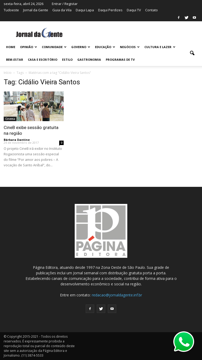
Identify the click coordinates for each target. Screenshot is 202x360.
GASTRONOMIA (89, 59)
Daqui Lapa (85, 10)
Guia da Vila (62, 10)
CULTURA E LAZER (159, 47)
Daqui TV (134, 10)
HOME (10, 47)
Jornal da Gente (35, 10)
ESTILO (67, 59)
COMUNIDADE (54, 47)
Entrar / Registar (65, 3)
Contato (151, 10)
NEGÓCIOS (130, 47)
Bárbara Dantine (17, 140)
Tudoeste (11, 10)
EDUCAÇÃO (105, 47)
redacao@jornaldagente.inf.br (117, 294)
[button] (192, 53)
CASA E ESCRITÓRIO (42, 59)
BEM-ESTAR (14, 59)
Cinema (10, 119)
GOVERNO (80, 47)
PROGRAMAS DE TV (120, 59)
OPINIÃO (28, 47)
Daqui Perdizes (110, 10)
